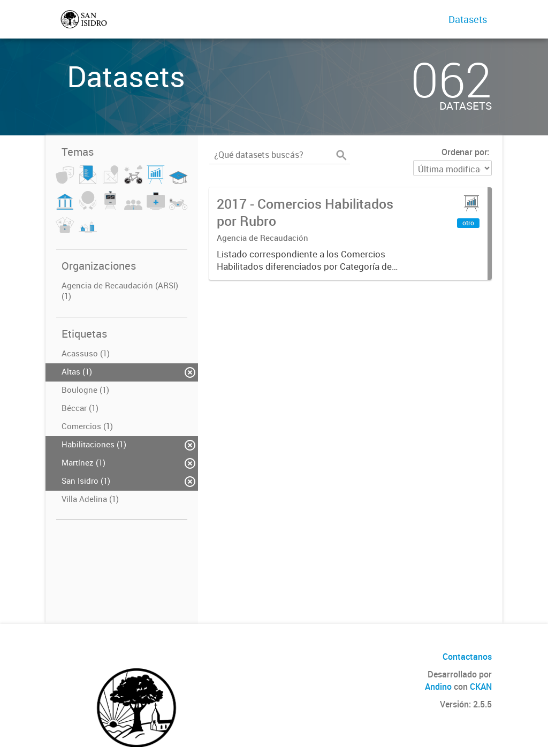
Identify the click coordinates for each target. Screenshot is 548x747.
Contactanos (467, 656)
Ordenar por (464, 152)
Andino (438, 686)
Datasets (467, 19)
